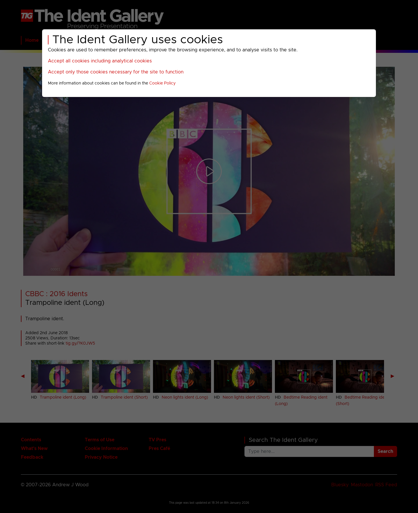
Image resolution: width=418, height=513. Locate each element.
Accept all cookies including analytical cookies (100, 61)
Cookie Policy (162, 83)
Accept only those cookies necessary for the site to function (115, 72)
